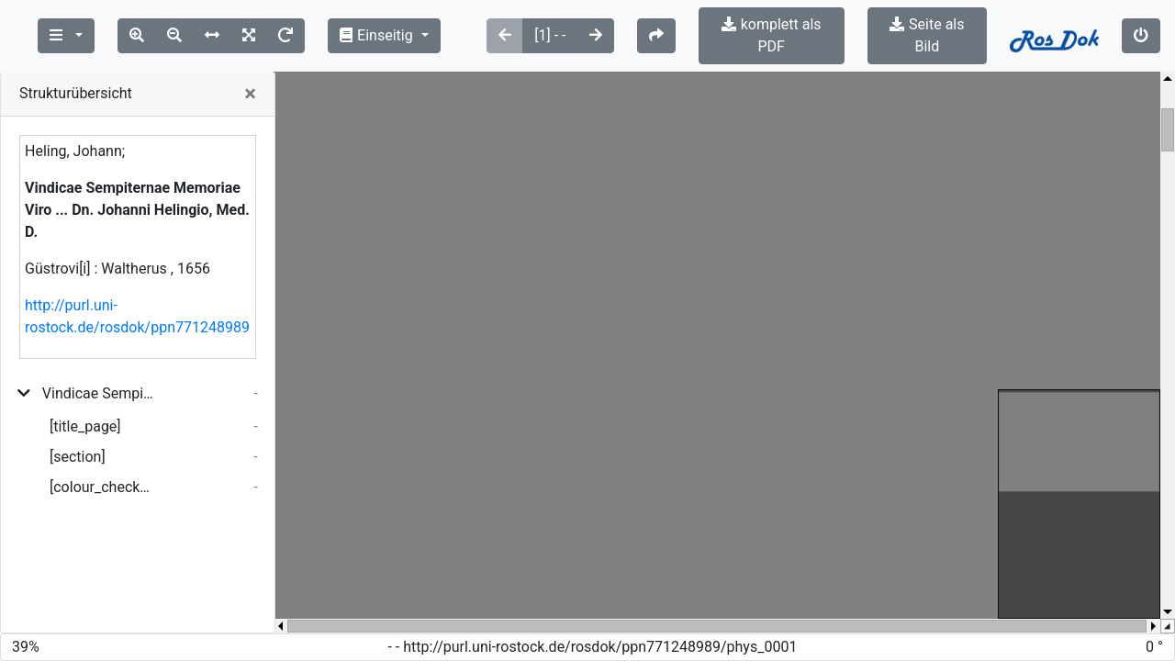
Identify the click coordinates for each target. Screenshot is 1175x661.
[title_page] (85, 404)
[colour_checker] (102, 465)
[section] (78, 434)
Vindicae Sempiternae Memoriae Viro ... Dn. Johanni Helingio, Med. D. (98, 371)
